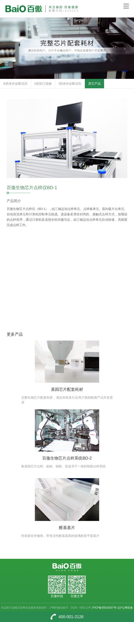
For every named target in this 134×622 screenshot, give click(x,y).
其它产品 (94, 83)
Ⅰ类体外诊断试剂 (70, 83)
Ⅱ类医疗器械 (43, 83)
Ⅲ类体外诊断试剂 (15, 83)
